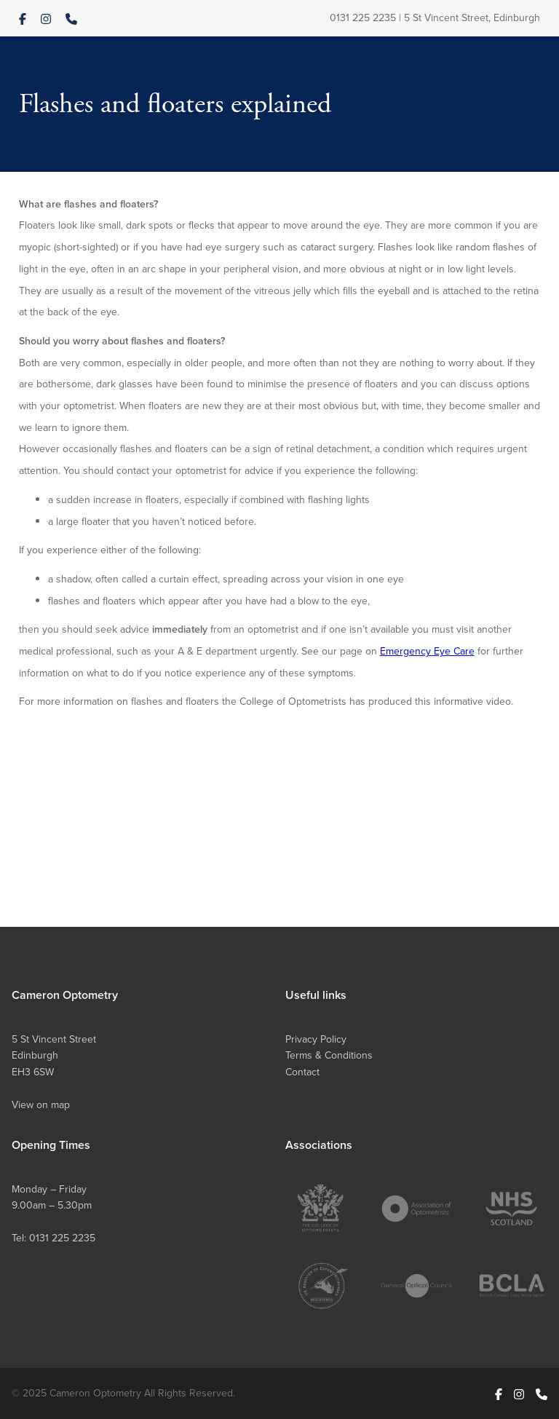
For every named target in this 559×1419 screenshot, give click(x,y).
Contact (302, 1072)
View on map (41, 1104)
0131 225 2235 (363, 17)
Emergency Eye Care (427, 651)
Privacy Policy (315, 1039)
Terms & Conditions (329, 1055)
